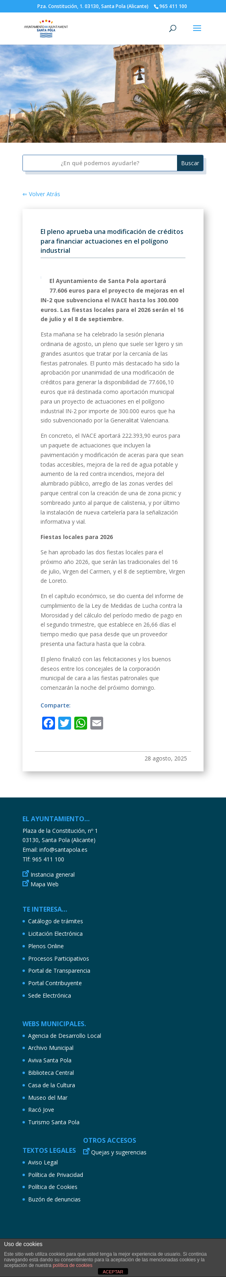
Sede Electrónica (49, 995)
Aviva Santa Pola (49, 1060)
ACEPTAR (113, 1271)
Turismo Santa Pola (53, 1122)
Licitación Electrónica (55, 933)
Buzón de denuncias (54, 1199)
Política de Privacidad (55, 1175)
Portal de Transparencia (59, 970)
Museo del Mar (47, 1097)
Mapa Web (45, 884)
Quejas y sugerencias (119, 1152)
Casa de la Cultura (51, 1085)
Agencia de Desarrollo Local (64, 1035)
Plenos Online (46, 946)
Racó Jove (41, 1109)
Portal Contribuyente (55, 983)
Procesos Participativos (58, 958)
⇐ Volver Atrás (41, 194)
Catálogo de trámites (55, 921)
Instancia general (53, 874)
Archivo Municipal (50, 1048)
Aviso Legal (43, 1162)
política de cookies (72, 1265)
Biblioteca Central (51, 1072)
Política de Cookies (52, 1187)
